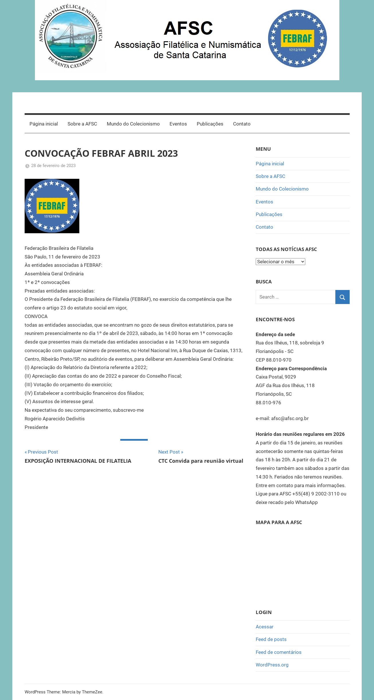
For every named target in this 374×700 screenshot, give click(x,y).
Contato (242, 124)
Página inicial (43, 124)
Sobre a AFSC (82, 124)
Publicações (210, 124)
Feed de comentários (279, 652)
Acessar (264, 627)
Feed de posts (271, 639)
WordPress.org (272, 665)
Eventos (178, 124)
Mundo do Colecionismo (133, 124)
